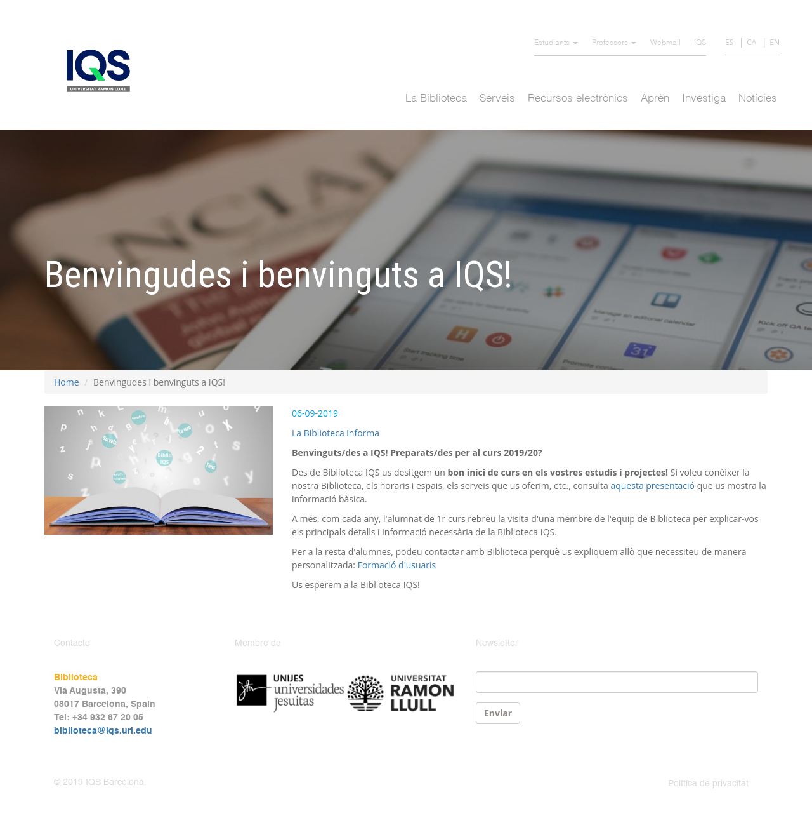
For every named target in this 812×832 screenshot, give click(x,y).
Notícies (757, 98)
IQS (700, 43)
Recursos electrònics (578, 98)
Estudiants (556, 43)
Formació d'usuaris (397, 565)
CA (751, 42)
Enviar (498, 713)
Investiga (704, 98)
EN (774, 42)
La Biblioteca (436, 98)
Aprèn (655, 98)
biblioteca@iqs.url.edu (103, 731)
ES (729, 42)
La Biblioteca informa (335, 433)
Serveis (497, 98)
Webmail (665, 43)
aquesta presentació (652, 486)
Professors (614, 43)
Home (66, 382)
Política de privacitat (708, 783)
